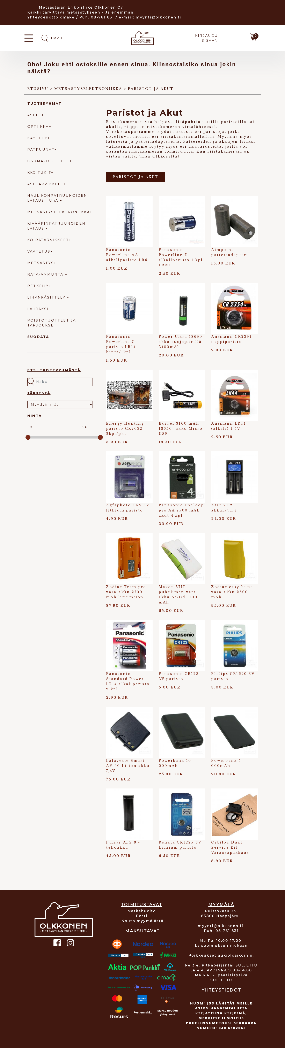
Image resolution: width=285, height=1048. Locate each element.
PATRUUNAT (40, 150)
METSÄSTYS (40, 263)
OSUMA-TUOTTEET (48, 161)
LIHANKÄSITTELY (47, 297)
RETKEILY (38, 286)
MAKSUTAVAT (142, 930)
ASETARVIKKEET (45, 184)
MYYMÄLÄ (221, 904)
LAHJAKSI (38, 309)
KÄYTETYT (38, 138)
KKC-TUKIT (39, 173)
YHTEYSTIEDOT (221, 990)
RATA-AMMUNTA (46, 274)
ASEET (34, 115)
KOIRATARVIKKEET (48, 240)
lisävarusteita (205, 146)
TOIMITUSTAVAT (141, 904)
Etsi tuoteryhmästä (54, 370)
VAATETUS (39, 251)
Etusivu (37, 89)
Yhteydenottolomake (51, 17)
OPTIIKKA (38, 127)
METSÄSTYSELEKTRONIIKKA (58, 212)
